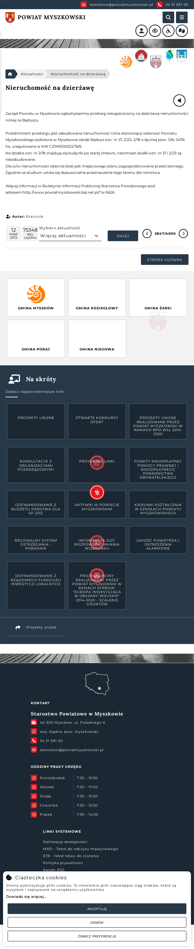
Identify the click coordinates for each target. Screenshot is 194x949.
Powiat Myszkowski (7, 647)
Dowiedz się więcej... (26, 897)
